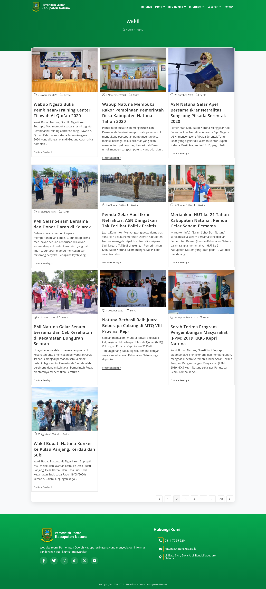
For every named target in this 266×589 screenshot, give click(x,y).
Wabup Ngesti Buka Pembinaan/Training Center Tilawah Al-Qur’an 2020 (62, 109)
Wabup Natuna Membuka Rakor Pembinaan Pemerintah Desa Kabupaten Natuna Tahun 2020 (133, 112)
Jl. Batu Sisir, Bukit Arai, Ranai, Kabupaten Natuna (191, 557)
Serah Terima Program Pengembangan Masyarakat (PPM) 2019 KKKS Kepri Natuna (198, 335)
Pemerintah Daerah (53, 4)
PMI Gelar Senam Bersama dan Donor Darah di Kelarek (62, 224)
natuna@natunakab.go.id (180, 548)
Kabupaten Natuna (56, 8)
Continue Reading (43, 152)
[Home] (124, 29)
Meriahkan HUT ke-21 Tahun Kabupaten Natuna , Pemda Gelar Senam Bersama (199, 220)
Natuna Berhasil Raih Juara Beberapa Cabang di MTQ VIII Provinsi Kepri (132, 325)
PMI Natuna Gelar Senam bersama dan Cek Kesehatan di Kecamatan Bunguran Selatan (63, 335)
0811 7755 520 (175, 540)
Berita (67, 95)
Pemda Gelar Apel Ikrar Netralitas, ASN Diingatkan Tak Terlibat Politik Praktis (129, 220)
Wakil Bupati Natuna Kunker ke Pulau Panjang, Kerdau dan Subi (64, 449)
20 (221, 499)
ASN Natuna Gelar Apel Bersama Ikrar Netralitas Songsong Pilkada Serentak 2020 (198, 112)
